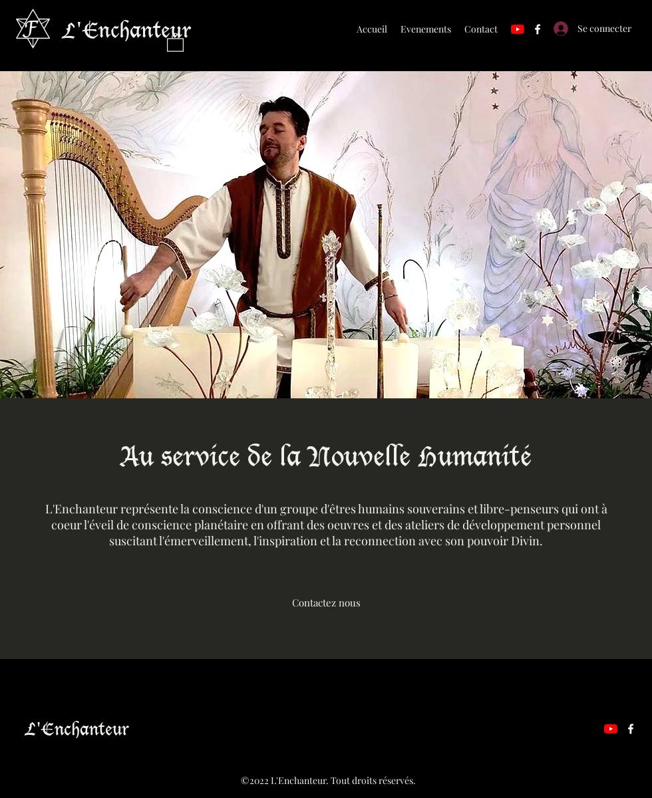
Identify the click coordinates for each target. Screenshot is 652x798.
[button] (175, 42)
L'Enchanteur (127, 29)
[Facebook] (537, 29)
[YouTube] (517, 29)
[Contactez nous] (326, 602)
